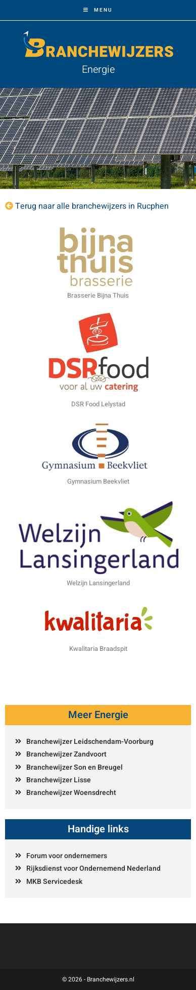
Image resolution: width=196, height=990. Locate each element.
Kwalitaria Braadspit (98, 648)
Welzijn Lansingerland (98, 583)
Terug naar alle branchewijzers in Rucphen (92, 206)
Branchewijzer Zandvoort (66, 754)
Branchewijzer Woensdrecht (71, 792)
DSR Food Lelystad (98, 404)
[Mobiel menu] (98, 10)
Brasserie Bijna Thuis (98, 295)
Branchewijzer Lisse (58, 780)
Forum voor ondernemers (66, 856)
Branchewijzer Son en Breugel (74, 767)
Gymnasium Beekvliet (98, 481)
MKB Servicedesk (54, 881)
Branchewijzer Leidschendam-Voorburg (90, 741)
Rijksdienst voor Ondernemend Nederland (93, 868)
